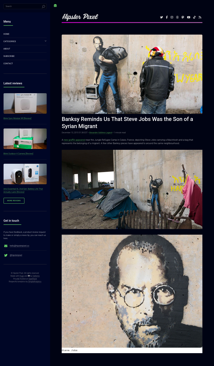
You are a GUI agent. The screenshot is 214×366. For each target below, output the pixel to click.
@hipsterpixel (16, 255)
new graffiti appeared (74, 139)
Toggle (55, 6)
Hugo (22, 276)
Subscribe (9, 56)
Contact (8, 63)
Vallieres (36, 276)
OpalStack (33, 279)
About (7, 49)
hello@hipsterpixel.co (19, 246)
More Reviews (14, 201)
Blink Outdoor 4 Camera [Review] (18, 153)
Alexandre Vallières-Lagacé (100, 132)
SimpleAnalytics (34, 281)
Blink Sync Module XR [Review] (17, 118)
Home (7, 34)
